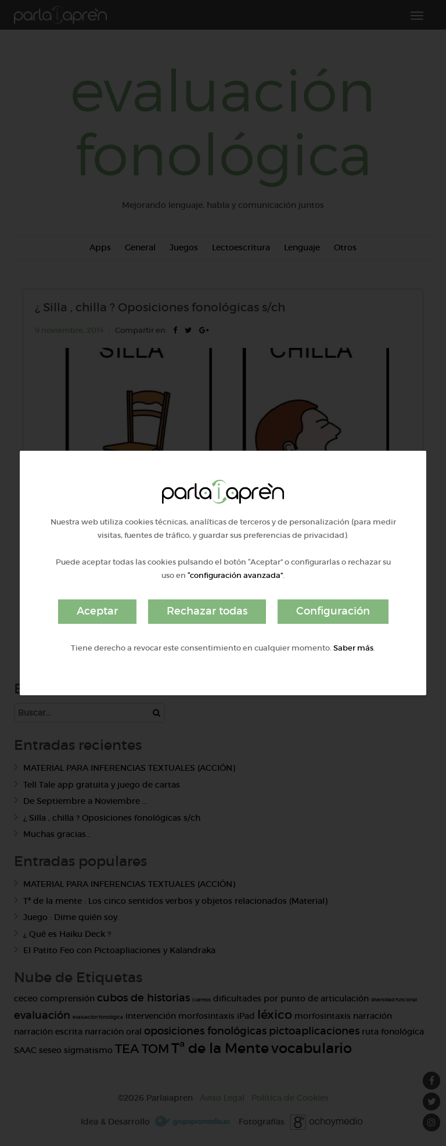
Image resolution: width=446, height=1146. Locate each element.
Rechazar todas (207, 611)
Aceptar (97, 611)
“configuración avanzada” (235, 575)
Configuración (333, 611)
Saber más (353, 648)
